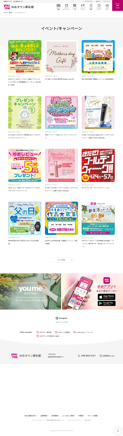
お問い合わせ (88, 420)
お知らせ (98, 1)
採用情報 (54, 416)
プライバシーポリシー (37, 420)
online (117, 5)
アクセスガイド (89, 1)
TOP (118, 431)
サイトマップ (106, 1)
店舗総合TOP (7, 1)
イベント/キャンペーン (66, 7)
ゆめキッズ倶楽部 (64, 332)
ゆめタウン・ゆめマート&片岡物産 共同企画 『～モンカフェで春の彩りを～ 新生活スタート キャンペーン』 (98, 243)
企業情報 (43, 416)
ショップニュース (83, 7)
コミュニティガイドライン (74, 420)
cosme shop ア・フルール (85, 332)
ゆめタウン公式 (61, 322)
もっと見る (61, 260)
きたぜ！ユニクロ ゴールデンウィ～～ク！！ (96, 188)
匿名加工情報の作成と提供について (55, 420)
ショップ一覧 (75, 7)
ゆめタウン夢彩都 (8, 12)
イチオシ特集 (91, 7)
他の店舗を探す (17, 1)
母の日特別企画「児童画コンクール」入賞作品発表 (98, 79)
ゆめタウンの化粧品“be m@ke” (50, 336)
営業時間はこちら (109, 356)
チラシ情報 (58, 7)
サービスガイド (99, 7)
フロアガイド (107, 7)
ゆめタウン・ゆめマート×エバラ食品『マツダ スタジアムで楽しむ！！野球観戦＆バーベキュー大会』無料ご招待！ (24, 82)
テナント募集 (92, 416)
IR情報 (80, 416)
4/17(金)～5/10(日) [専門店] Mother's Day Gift (59, 79)
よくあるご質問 (68, 416)
